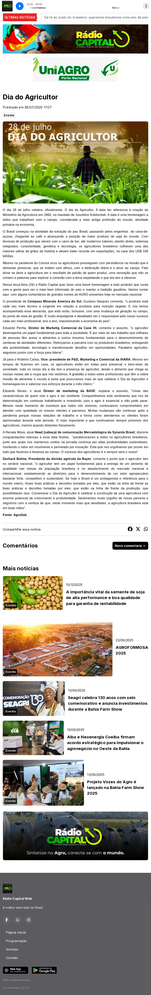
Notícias (12, 949)
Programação (16, 941)
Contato (12, 958)
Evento (9, 115)
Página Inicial (16, 932)
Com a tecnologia (16, 987)
